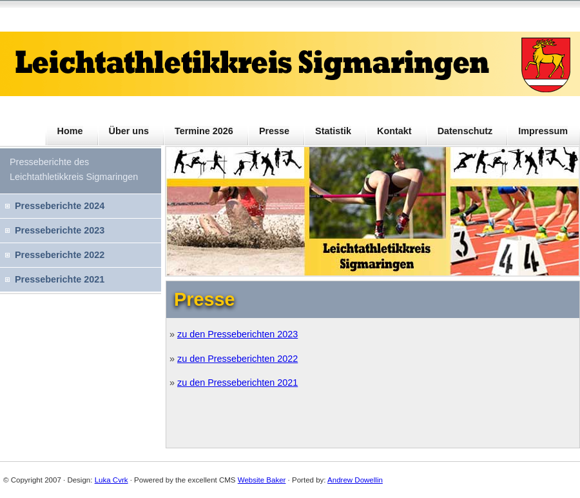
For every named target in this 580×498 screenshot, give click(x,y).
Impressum (543, 131)
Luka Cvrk (111, 480)
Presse (274, 131)
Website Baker (262, 480)
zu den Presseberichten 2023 (237, 334)
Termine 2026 (204, 131)
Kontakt (394, 131)
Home (70, 131)
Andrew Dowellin (355, 480)
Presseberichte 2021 (59, 279)
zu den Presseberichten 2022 (237, 359)
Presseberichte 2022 (59, 255)
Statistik (333, 131)
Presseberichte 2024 (59, 206)
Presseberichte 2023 (59, 230)
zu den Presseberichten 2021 (237, 382)
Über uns (129, 131)
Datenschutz (465, 131)
